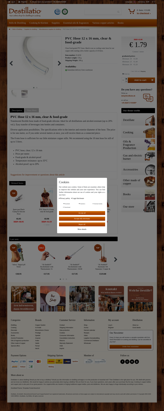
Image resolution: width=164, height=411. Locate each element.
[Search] (118, 12)
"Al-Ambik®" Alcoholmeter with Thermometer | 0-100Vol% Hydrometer (46, 267)
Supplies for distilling (30, 29)
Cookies (62, 333)
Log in (110, 325)
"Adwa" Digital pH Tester (18, 266)
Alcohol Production (17, 338)
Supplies (56, 23)
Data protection (65, 330)
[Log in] (12, 2)
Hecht (37, 348)
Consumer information (67, 335)
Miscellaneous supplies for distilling (50, 29)
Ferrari (37, 346)
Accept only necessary (82, 219)
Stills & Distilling (17, 23)
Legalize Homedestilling (92, 338)
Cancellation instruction (67, 338)
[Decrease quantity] (126, 81)
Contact (62, 325)
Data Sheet (32, 110)
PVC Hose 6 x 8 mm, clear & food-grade (46, 211)
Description (17, 110)
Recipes (86, 333)
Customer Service (67, 320)
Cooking (13, 327)
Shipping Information (66, 327)
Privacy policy (65, 198)
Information (89, 320)
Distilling (13, 325)
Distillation (138, 320)
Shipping (143, 71)
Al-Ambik (38, 327)
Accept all (82, 213)
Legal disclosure (77, 198)
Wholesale (87, 343)
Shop (85, 325)
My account (113, 320)
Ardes (37, 340)
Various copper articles (103, 23)
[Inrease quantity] (126, 79)
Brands (38, 320)
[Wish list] (154, 2)
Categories (15, 320)
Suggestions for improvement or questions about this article (37, 174)
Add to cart (143, 80)
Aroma (86, 327)
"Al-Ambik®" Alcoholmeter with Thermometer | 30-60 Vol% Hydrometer (74, 267)
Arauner (38, 338)
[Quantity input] (123, 80)
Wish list (126, 74)
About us (135, 325)
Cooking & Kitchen (38, 23)
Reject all (82, 224)
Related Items (17, 183)
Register (111, 327)
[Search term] (99, 12)
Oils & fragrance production (20, 340)
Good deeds (137, 327)
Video (86, 335)
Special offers (15, 346)
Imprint (62, 348)
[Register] (23, 2)
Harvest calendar (89, 330)
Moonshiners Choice (42, 330)
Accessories (15, 333)
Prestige (38, 333)
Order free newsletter (130, 347)
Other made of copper (18, 343)
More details (82, 229)
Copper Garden (40, 325)
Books (121, 23)
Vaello (37, 343)
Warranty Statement (66, 343)
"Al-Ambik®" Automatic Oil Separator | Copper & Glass (102, 267)
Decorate (14, 330)
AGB (61, 346)
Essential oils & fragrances (76, 23)
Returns (62, 340)
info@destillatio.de (128, 96)
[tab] (17, 110)
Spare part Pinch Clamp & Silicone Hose (18, 212)
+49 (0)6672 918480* (129, 103)
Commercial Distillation (91, 340)
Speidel (37, 335)
